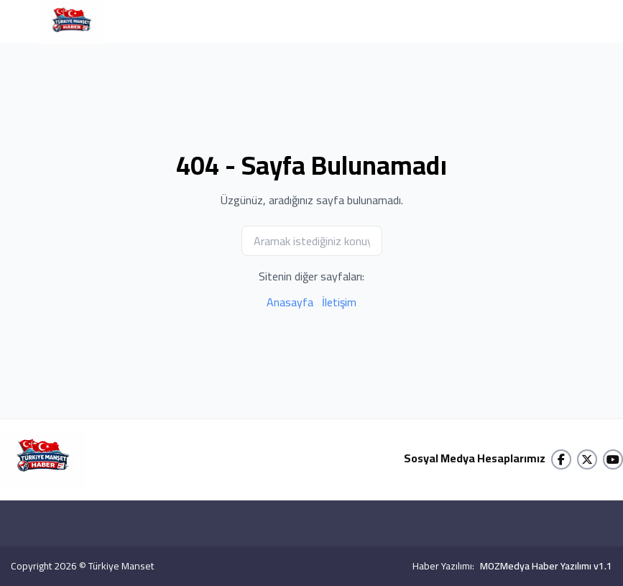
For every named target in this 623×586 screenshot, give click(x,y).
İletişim (339, 302)
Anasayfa (290, 302)
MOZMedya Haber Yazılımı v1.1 (546, 566)
